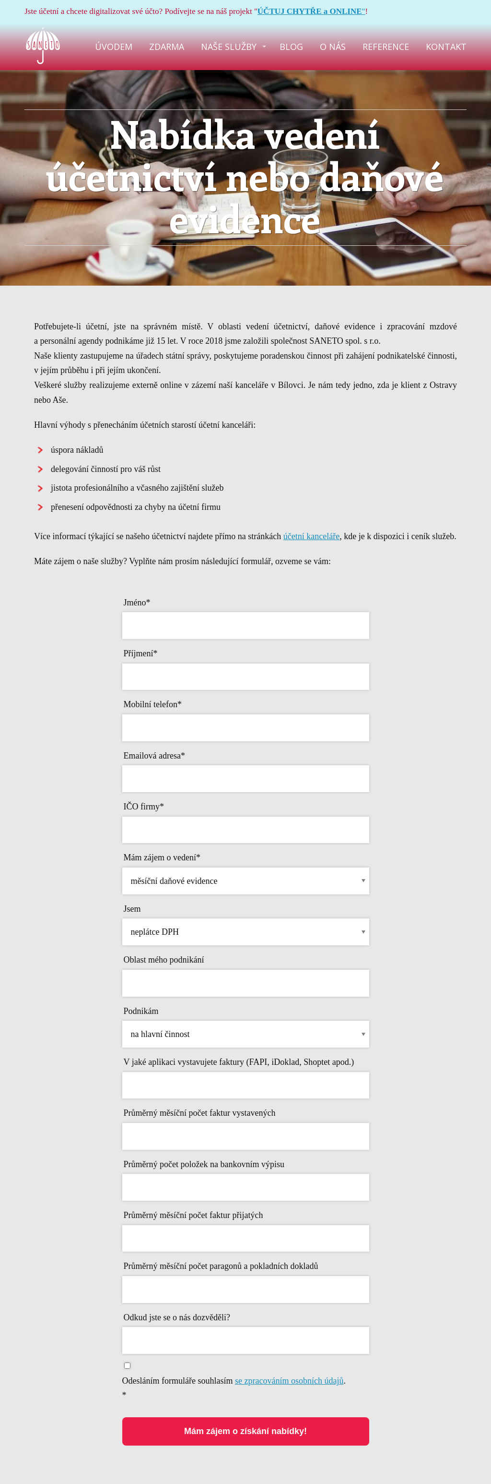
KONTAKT (446, 46)
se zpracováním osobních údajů (289, 1381)
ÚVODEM (113, 46)
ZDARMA (166, 46)
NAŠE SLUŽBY (229, 46)
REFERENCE (385, 46)
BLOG (291, 46)
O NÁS (333, 46)
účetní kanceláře (311, 536)
